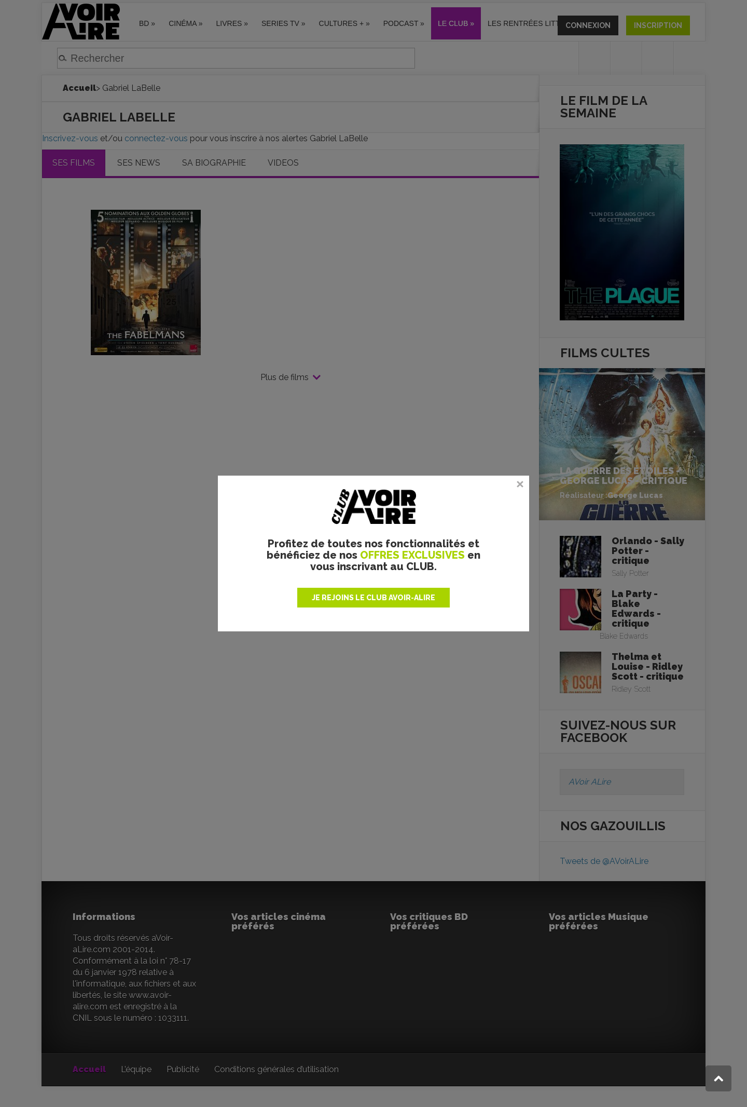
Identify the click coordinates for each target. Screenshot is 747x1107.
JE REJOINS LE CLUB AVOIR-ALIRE (373, 597)
